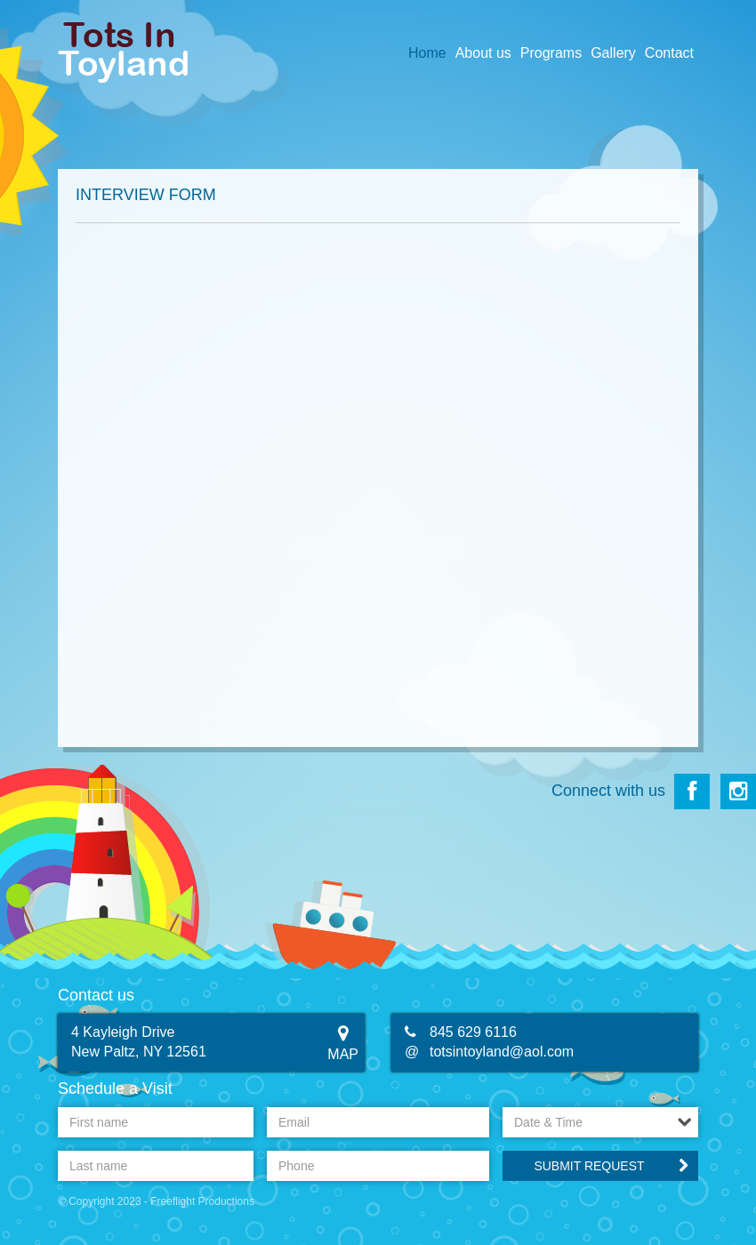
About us (483, 52)
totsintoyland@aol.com (502, 1051)
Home (427, 52)
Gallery (613, 52)
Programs (551, 52)
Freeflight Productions (202, 1201)
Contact (669, 52)
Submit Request (589, 1166)
